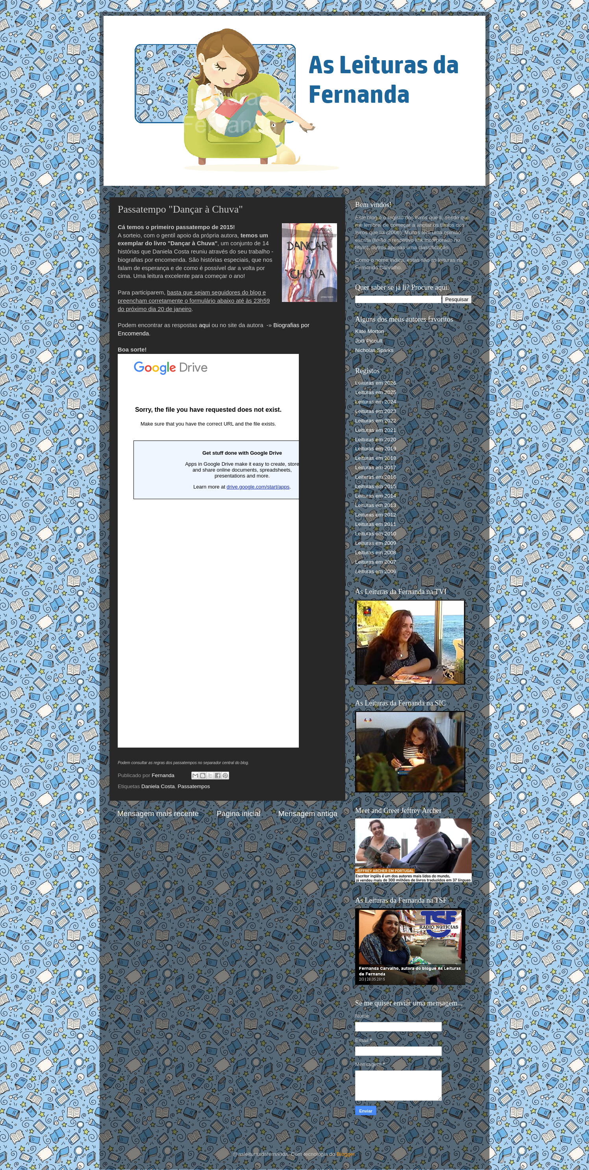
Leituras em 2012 (375, 515)
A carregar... (208, 551)
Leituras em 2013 (375, 505)
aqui (204, 325)
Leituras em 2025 (375, 392)
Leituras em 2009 (375, 543)
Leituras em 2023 (375, 411)
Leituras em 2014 (375, 496)
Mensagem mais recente (158, 813)
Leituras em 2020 (375, 439)
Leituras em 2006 (375, 571)
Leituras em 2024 (375, 402)
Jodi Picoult (368, 341)
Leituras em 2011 (375, 524)
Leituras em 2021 (375, 430)
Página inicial (238, 813)
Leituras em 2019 (375, 449)
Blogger (346, 1154)
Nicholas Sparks (374, 350)
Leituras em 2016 (375, 477)
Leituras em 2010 (375, 534)
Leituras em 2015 (375, 486)
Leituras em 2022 (375, 421)
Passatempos (194, 786)
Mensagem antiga (307, 813)
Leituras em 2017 (375, 467)
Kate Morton (369, 331)
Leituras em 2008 (375, 552)
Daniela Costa (158, 786)
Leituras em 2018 (375, 458)
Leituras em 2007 (375, 562)
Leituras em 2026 (375, 383)
